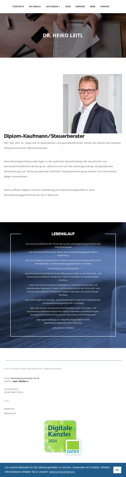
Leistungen (53, 6)
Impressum (9, 408)
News (92, 6)
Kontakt (105, 6)
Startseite (18, 6)
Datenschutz (10, 413)
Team (68, 6)
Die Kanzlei (35, 6)
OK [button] (117, 470)
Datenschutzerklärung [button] (62, 471)
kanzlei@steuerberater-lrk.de (24, 378)
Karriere (80, 6)
